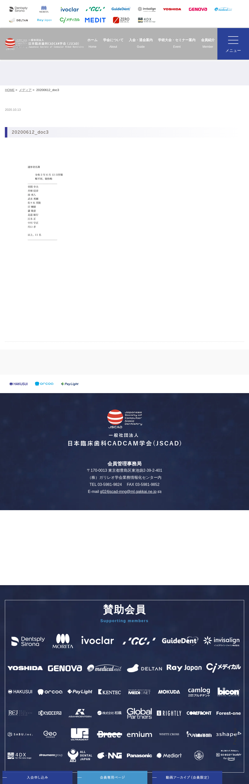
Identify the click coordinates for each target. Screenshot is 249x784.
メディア (25, 90)
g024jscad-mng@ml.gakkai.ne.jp (130, 491)
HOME (9, 90)
